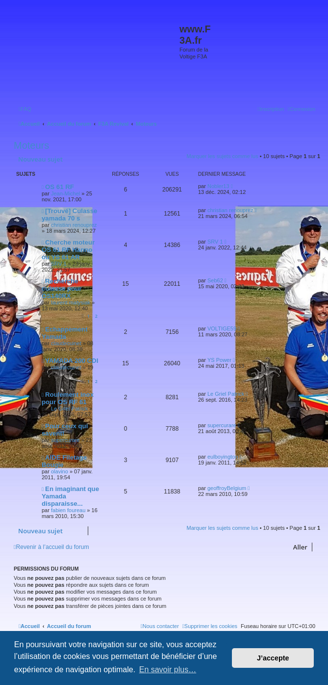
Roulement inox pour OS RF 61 (68, 398)
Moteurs (31, 145)
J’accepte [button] (273, 658)
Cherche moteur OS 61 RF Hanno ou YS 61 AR (68, 250)
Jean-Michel (65, 193)
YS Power (219, 360)
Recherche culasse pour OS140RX (61, 288)
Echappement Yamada (65, 333)
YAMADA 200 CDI (71, 360)
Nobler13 (218, 186)
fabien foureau (68, 510)
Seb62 (215, 280)
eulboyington (222, 457)
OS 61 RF (59, 187)
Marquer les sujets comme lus (222, 156)
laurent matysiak (70, 302)
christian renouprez (74, 225)
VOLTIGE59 (221, 328)
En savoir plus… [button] (168, 669)
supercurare (65, 440)
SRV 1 (59, 264)
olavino (59, 471)
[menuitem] (25, 109)
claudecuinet (66, 343)
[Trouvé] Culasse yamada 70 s (69, 214)
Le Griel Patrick (69, 408)
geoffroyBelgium (226, 488)
